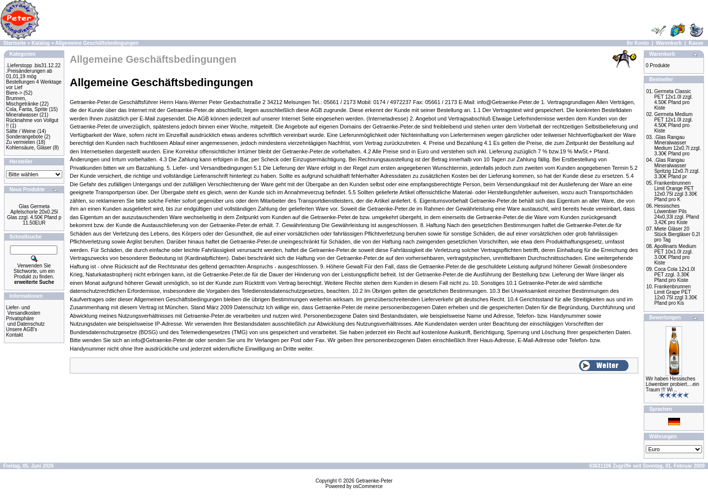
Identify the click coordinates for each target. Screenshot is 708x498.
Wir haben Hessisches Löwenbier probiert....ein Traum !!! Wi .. (672, 384)
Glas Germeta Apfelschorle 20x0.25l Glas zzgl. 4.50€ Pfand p (34, 212)
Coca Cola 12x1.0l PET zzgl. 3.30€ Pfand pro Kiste (674, 274)
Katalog (40, 43)
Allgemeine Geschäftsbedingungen (97, 43)
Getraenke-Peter (374, 481)
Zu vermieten (20, 142)
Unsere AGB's (21, 329)
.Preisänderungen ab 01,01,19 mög (29, 73)
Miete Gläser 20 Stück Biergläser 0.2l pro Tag (677, 234)
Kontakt (14, 335)
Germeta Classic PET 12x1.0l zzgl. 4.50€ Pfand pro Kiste (673, 100)
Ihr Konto (638, 43)
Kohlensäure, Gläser (28, 147)
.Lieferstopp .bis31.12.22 (33, 65)
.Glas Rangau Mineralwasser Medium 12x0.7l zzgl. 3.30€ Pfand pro (677, 145)
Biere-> (14, 93)
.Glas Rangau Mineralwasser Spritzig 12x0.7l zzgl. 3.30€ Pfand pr (677, 168)
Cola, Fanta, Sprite (26, 109)
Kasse (696, 43)
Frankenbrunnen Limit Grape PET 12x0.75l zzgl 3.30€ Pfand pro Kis (675, 295)
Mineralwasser (22, 115)
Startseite (14, 43)
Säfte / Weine (21, 131)
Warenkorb (669, 43)
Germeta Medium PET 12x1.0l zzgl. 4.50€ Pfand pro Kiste (673, 122)
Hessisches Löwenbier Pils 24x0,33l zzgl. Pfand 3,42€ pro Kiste (676, 214)
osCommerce (368, 486)
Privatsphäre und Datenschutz (25, 321)
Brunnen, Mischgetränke (22, 101)
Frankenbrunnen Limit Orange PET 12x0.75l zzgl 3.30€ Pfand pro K (675, 191)
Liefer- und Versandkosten (23, 310)
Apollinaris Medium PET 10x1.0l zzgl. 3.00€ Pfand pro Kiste (675, 254)
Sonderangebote (24, 136)
